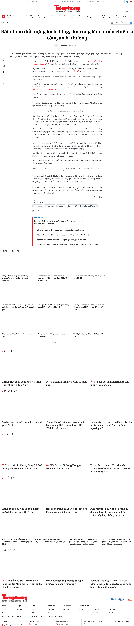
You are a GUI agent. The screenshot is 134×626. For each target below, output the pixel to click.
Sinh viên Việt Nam (66, 1)
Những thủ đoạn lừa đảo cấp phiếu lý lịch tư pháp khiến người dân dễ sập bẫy (89, 306)
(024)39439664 (63, 624)
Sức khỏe (45, 16)
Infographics (83, 606)
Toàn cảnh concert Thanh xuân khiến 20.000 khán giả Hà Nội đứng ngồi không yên (110, 468)
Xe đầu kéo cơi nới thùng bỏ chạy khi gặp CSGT (89, 276)
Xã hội (20, 16)
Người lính (80, 16)
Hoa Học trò (80, 1)
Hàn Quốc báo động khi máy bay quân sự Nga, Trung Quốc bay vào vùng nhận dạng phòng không (83, 541)
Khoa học (110, 16)
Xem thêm (130, 16)
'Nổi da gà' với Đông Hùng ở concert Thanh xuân (63, 467)
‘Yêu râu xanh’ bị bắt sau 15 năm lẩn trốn (17, 334)
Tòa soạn (90, 1)
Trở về (4, 83)
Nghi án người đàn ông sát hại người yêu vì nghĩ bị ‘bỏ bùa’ (61, 239)
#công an (61, 206)
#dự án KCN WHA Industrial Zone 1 (82, 206)
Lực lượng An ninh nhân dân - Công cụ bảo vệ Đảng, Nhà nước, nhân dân (67, 244)
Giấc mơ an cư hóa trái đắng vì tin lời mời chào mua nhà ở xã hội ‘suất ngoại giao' (18, 306)
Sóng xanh (31, 16)
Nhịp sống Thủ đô (38, 616)
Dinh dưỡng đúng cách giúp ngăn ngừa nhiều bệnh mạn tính (65, 582)
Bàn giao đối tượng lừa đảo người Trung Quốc (52, 334)
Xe (87, 16)
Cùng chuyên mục (13, 250)
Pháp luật (65, 16)
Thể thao (72, 16)
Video (125, 16)
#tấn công (37, 206)
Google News (131, 23)
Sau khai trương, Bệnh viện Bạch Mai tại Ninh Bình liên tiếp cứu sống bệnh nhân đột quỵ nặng (110, 583)
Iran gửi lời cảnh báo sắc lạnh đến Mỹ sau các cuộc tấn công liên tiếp (50, 540)
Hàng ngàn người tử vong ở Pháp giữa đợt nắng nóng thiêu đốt (20, 510)
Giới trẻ (59, 16)
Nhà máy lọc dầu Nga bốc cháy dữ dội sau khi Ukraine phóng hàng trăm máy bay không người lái (109, 511)
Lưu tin (4, 72)
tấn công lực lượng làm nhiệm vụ (44, 90)
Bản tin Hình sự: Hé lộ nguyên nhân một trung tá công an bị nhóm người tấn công (58, 222)
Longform (67, 606)
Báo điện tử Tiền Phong (67, 8)
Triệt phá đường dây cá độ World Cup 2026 (89, 334)
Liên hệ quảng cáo (36, 621)
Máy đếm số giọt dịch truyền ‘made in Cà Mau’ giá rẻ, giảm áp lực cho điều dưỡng (22, 583)
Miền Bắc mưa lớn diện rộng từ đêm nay (66, 383)
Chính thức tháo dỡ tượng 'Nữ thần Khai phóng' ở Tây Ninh (21, 383)
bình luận (126, 22)
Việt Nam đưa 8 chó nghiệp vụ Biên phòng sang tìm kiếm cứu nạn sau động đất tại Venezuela (117, 541)
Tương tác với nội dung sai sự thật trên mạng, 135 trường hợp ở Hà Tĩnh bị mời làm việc (53, 277)
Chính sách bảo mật (122, 621)
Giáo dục (103, 16)
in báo (121, 22)
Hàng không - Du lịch (8, 616)
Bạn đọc (111, 613)
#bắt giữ (36, 210)
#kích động (49, 206)
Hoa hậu (117, 16)
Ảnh (33, 606)
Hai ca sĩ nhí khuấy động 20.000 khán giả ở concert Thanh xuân (22, 467)
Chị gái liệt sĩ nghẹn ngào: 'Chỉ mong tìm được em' (109, 383)
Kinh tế (25, 16)
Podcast (51, 606)
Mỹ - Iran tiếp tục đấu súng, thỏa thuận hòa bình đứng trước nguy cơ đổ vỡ (17, 541)
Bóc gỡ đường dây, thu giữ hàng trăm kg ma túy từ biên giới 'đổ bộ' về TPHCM (17, 277)
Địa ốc (39, 16)
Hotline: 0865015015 (32, 1)
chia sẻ (112, 22)
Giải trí (97, 16)
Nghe (4, 60)
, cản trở (75, 71)
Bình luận (4, 77)
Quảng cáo (101, 1)
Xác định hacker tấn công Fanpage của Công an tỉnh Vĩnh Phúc (63, 234)
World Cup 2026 (10, 16)
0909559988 (35, 624)
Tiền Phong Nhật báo (49, 1)
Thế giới (52, 16)
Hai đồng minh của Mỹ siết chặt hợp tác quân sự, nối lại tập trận (66, 510)
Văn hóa (91, 16)
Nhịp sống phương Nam (55, 616)
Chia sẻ (4, 66)
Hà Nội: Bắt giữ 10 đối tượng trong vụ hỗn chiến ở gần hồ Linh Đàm (53, 305)
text (116, 22)
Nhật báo (21, 606)
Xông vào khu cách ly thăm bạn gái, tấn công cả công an (60, 230)
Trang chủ (3, 16)
